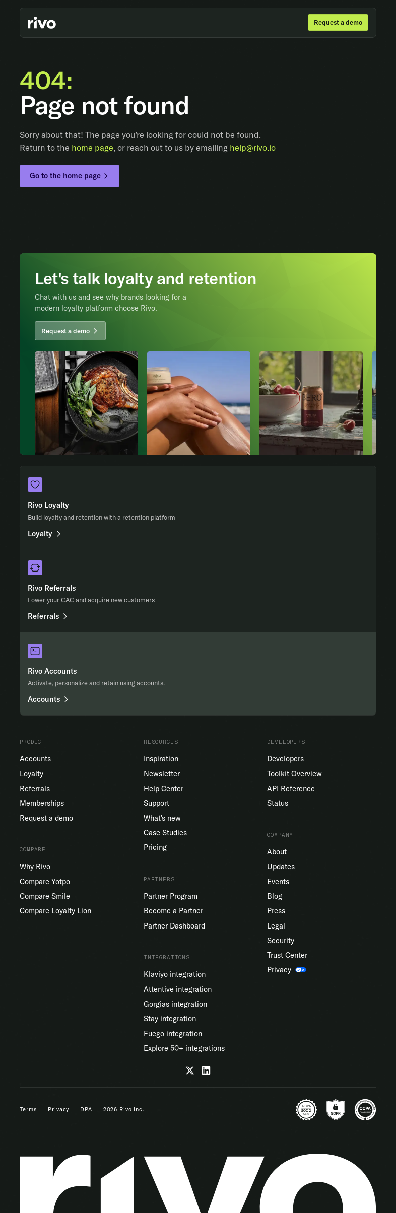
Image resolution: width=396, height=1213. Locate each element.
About (277, 852)
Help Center (163, 788)
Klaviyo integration (175, 974)
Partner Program (170, 896)
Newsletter (162, 773)
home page (92, 147)
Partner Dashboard (174, 926)
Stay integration (170, 1018)
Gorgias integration (175, 1004)
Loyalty (31, 773)
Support (156, 803)
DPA (86, 1109)
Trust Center (287, 955)
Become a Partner (173, 910)
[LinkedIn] (206, 1070)
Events (278, 881)
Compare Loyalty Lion (55, 910)
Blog (274, 896)
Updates (281, 866)
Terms (28, 1109)
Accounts (35, 758)
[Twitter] (189, 1070)
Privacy (58, 1109)
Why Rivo (35, 866)
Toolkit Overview (294, 773)
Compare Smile (45, 896)
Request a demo (46, 818)
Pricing (155, 847)
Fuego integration (173, 1033)
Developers (285, 758)
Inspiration (161, 758)
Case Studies (165, 832)
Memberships (42, 803)
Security (280, 940)
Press (276, 910)
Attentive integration (178, 989)
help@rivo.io (253, 147)
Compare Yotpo (45, 881)
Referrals (35, 788)
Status (277, 803)
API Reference (291, 788)
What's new (162, 818)
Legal (276, 926)
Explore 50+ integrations (184, 1048)
